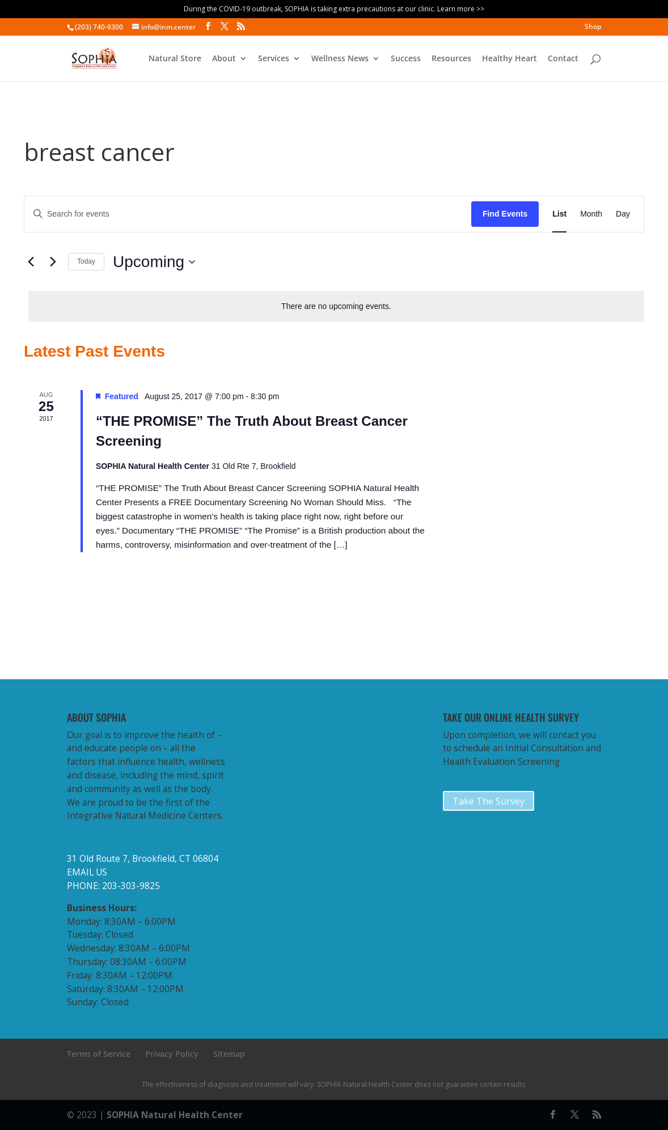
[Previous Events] (30, 262)
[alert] (336, 306)
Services (273, 59)
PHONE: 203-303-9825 (113, 886)
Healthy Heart (509, 59)
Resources (451, 59)
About (224, 59)
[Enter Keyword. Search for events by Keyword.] (247, 214)
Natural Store (175, 59)
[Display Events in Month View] (591, 214)
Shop (593, 27)
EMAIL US (87, 872)
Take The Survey (489, 801)
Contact (563, 59)
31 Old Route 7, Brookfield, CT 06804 (142, 859)
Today (86, 261)
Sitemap (229, 1053)
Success (406, 59)
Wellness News (340, 59)
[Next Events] (53, 262)
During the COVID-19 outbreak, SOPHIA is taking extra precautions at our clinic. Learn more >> (334, 9)
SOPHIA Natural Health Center (175, 1115)
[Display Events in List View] (559, 214)
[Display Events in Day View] (623, 214)
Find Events (505, 213)
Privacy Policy (171, 1053)
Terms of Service (98, 1053)
